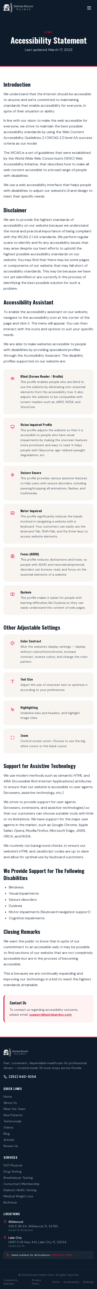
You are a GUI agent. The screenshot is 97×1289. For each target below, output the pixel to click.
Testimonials (13, 1121)
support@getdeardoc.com (50, 1015)
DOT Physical (13, 1165)
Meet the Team (15, 1109)
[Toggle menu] (89, 8)
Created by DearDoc (11, 1281)
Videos (8, 1127)
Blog (7, 1134)
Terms (56, 1282)
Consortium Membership (22, 1184)
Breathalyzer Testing (18, 1178)
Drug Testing (13, 1171)
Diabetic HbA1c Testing (20, 1190)
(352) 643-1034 (20, 1076)
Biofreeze (10, 1202)
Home (8, 1097)
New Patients (13, 1115)
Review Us (11, 1146)
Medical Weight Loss (18, 1196)
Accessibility (71, 1282)
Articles (9, 1140)
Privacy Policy (36, 1281)
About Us (10, 1103)
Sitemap (88, 1282)
